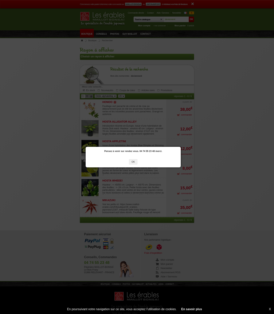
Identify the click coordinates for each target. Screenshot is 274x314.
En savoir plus (191, 309)
